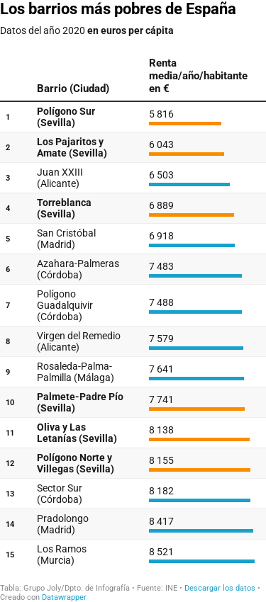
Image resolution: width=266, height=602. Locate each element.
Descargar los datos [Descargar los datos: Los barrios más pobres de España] (219, 588)
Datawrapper (64, 597)
